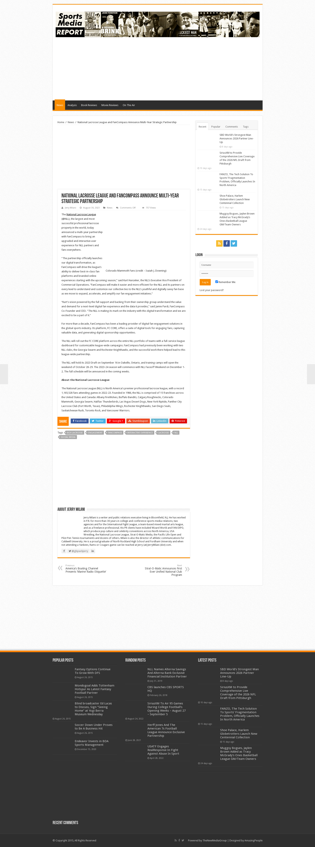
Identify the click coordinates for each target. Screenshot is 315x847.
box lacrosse (75, 432)
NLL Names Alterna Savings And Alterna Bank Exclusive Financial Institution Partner (167, 672)
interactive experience (140, 432)
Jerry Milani (70, 207)
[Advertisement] (186, 68)
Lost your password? (212, 290)
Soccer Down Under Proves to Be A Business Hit (93, 726)
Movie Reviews (109, 105)
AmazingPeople (253, 840)
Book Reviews (89, 105)
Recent (202, 126)
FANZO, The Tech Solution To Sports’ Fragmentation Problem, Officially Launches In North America (239, 714)
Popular (215, 126)
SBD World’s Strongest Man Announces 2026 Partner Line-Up (237, 138)
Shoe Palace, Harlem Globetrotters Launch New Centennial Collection (235, 199)
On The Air (129, 105)
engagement (95, 432)
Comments (231, 126)
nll (176, 432)
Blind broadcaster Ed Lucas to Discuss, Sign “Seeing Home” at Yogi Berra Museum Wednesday (93, 709)
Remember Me (225, 282)
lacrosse (163, 432)
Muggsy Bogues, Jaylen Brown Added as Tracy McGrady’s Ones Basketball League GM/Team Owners (239, 753)
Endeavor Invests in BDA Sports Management (91, 743)
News (60, 105)
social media (68, 437)
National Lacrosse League (81, 214)
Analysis (72, 105)
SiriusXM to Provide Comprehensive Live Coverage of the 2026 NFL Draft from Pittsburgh (238, 692)
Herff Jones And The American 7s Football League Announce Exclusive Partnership (166, 730)
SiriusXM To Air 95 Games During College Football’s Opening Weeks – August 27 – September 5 (166, 709)
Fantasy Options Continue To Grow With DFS (92, 671)
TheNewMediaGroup (214, 840)
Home (60, 122)
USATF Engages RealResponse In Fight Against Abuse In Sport (163, 750)
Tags (246, 126)
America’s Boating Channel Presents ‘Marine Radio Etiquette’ (86, 568)
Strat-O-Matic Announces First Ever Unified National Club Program (161, 570)
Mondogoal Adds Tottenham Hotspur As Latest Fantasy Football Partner (94, 689)
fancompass (115, 432)
